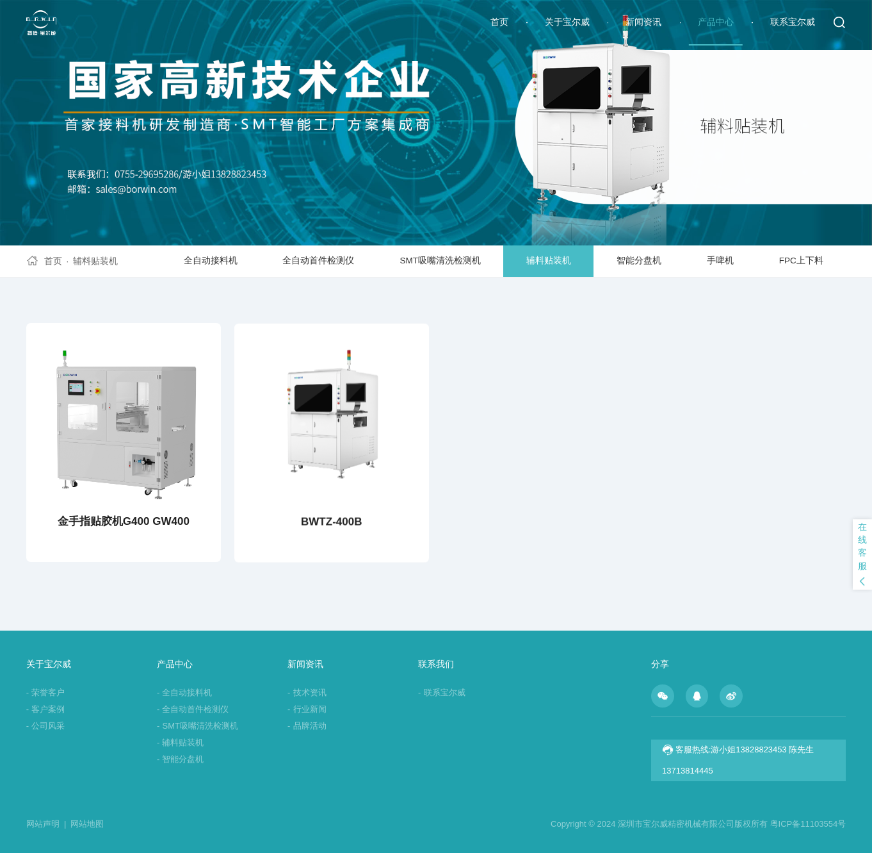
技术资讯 (307, 692)
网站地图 (87, 824)
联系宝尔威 (792, 22)
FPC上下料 (801, 260)
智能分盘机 (639, 260)
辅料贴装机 (95, 261)
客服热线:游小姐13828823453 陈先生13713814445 (738, 759)
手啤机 (720, 260)
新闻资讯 (643, 22)
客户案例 (45, 709)
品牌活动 (307, 726)
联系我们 (436, 664)
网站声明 (46, 824)
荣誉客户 (45, 692)
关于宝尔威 (567, 22)
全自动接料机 (211, 260)
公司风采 (45, 726)
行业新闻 (307, 709)
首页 (499, 22)
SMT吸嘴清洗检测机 (440, 260)
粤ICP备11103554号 (808, 824)
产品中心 (716, 22)
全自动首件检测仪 (318, 260)
